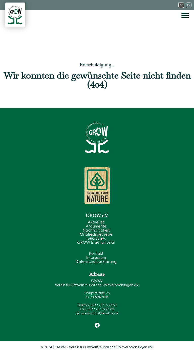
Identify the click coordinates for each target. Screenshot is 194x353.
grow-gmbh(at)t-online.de (97, 313)
